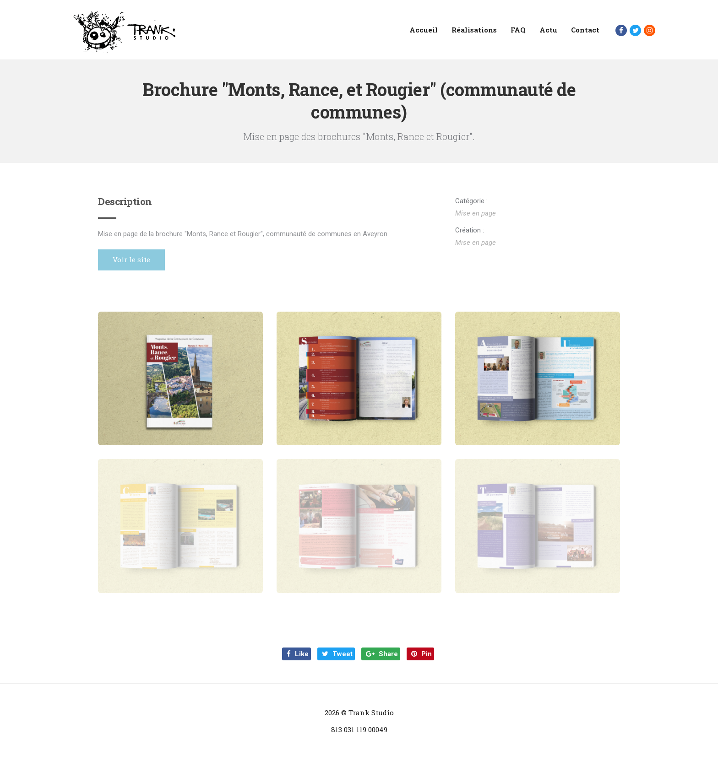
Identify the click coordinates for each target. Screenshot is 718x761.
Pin (421, 654)
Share (382, 654)
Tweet (337, 654)
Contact (585, 29)
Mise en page (475, 213)
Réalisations (474, 29)
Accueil (423, 29)
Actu (548, 29)
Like (298, 654)
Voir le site (131, 259)
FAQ (518, 29)
